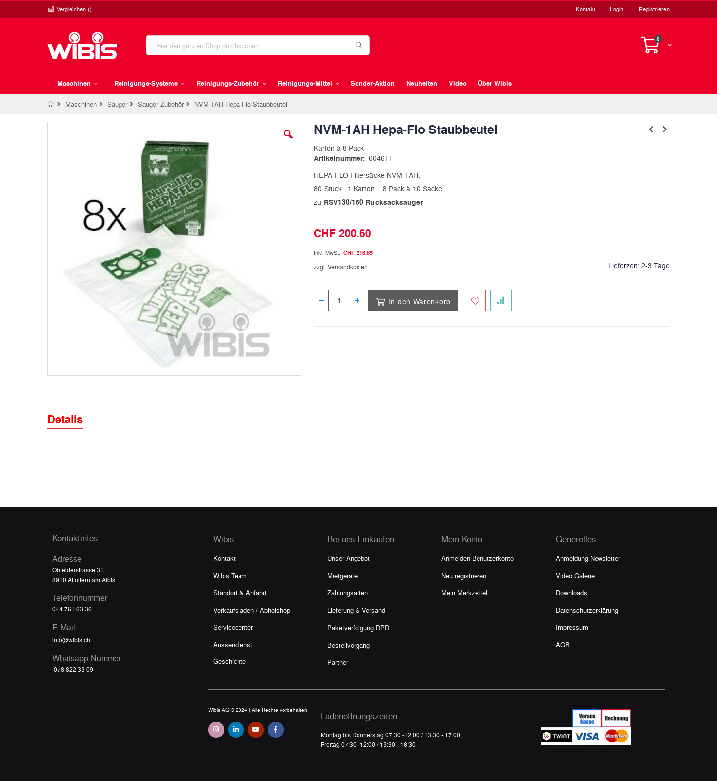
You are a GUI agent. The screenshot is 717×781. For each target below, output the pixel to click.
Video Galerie (575, 575)
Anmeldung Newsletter (588, 558)
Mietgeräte (342, 575)
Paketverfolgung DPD (358, 627)
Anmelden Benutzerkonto (477, 558)
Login (616, 9)
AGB (563, 644)
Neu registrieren (463, 575)
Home (51, 104)
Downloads (571, 592)
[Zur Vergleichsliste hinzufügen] (501, 300)
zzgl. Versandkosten (341, 266)
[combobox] (258, 45)
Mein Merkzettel (464, 592)
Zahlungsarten (347, 592)
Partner (337, 662)
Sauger (117, 104)
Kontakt (585, 9)
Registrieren (654, 9)
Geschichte (229, 661)
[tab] (72, 410)
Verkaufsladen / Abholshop (251, 610)
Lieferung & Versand (356, 610)
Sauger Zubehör (161, 104)
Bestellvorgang (348, 645)
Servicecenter (233, 627)
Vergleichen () (69, 9)
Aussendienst (232, 644)
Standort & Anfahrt (240, 592)
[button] (288, 142)
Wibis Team (230, 575)
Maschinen (81, 104)
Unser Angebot (348, 558)
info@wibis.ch (71, 639)
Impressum (572, 627)
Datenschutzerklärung (587, 610)
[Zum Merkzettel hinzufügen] (475, 300)
